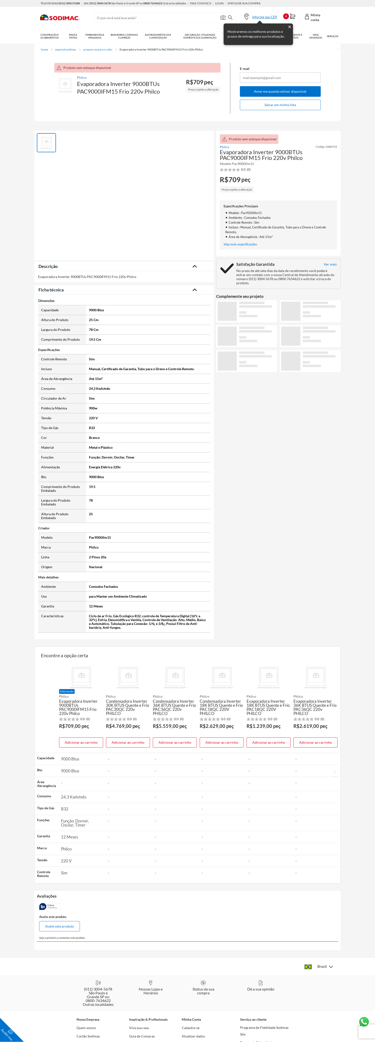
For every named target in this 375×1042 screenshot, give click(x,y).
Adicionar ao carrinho (81, 742)
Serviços (332, 36)
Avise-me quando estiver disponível (280, 91)
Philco (82, 77)
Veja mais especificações (240, 244)
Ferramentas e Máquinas (94, 36)
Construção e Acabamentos (49, 36)
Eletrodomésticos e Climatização (158, 36)
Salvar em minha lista (280, 105)
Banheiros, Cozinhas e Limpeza (124, 36)
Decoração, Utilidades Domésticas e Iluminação (199, 36)
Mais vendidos (315, 36)
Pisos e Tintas (73, 36)
